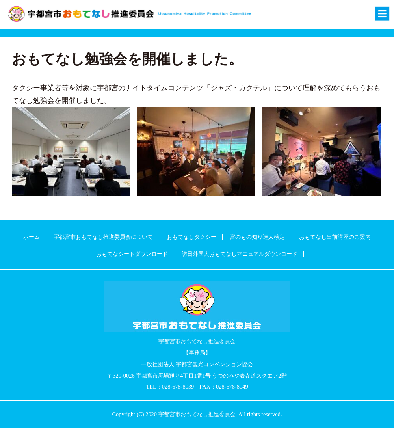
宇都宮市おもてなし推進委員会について (103, 237)
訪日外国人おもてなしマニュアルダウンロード (239, 254)
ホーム (31, 237)
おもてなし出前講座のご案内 (335, 237)
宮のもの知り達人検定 (257, 237)
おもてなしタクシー (191, 237)
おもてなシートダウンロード (132, 254)
